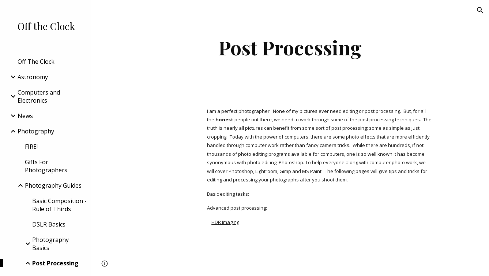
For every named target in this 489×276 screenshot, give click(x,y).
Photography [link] (36, 131)
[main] (290, 47)
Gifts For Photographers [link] (46, 166)
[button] (480, 10)
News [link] (25, 116)
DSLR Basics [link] (48, 224)
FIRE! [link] (31, 147)
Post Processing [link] (55, 263)
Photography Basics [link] (50, 244)
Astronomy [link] (33, 77)
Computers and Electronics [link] (39, 96)
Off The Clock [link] (36, 62)
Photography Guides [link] (53, 185)
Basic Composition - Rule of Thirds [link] (59, 205)
